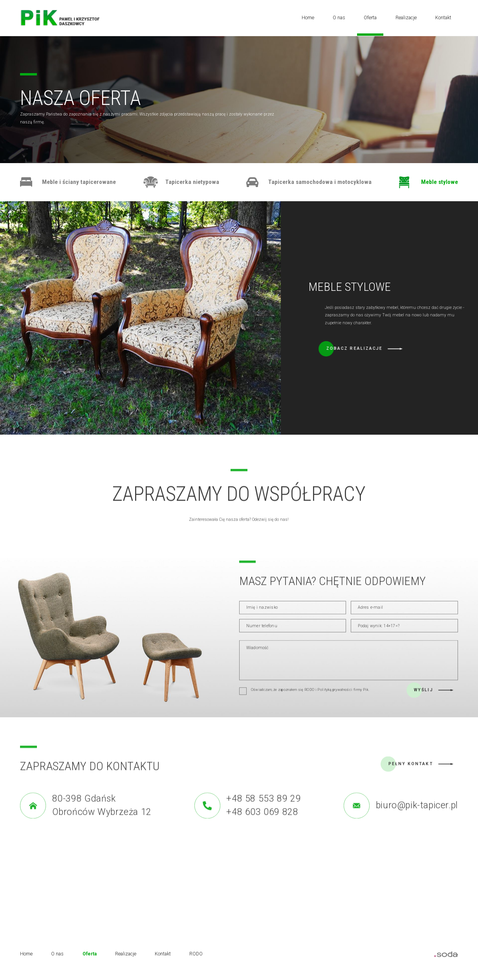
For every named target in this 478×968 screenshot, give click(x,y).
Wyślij (423, 700)
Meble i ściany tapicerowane (79, 182)
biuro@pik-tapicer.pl (417, 825)
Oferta (370, 17)
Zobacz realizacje (419, 348)
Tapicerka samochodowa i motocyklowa (320, 182)
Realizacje (406, 17)
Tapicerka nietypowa (192, 182)
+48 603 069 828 (262, 832)
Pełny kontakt (410, 774)
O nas (339, 17)
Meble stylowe (439, 182)
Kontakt (443, 17)
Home (308, 17)
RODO (196, 954)
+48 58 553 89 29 (263, 818)
